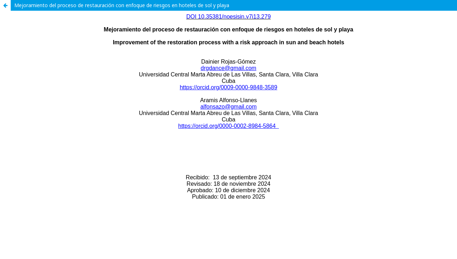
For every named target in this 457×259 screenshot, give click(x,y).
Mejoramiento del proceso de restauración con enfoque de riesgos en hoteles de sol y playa (121, 5)
